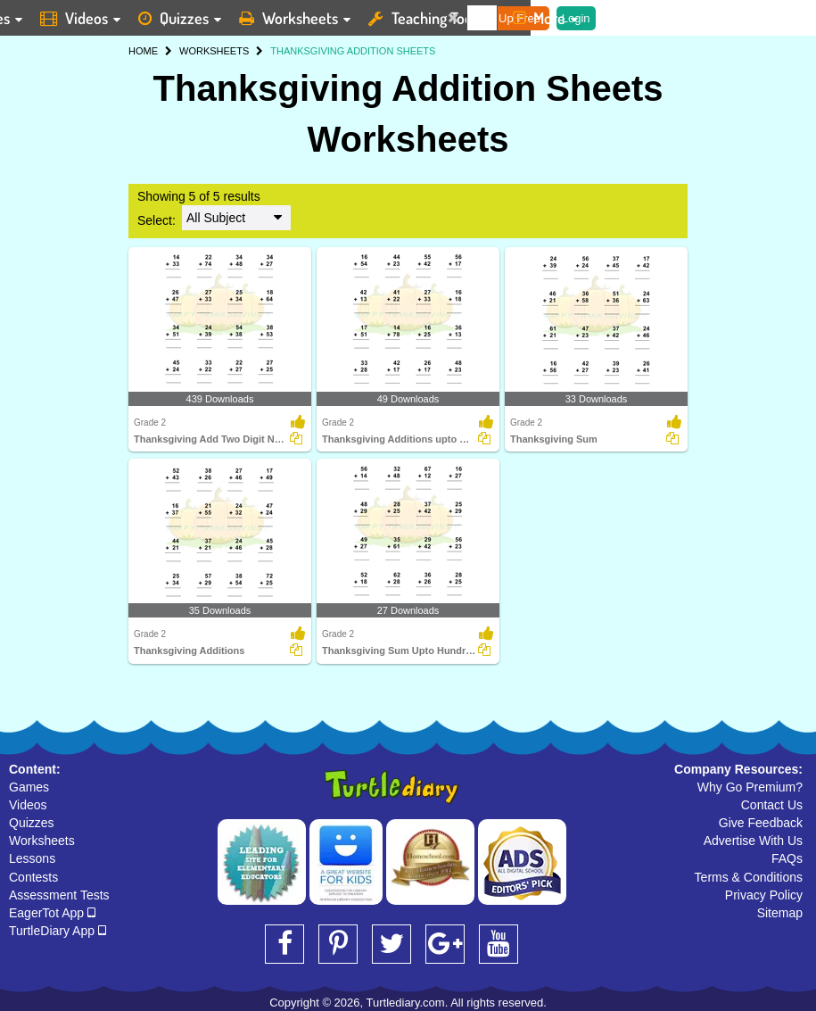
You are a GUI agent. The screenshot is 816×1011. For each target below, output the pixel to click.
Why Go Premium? (750, 787)
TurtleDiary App (57, 931)
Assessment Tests (59, 895)
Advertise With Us (753, 840)
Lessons (32, 858)
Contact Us (772, 805)
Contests (33, 877)
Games (29, 787)
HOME (143, 51)
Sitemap (780, 913)
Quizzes (31, 823)
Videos (28, 805)
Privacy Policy (764, 895)
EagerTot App (52, 913)
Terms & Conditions (749, 877)
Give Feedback (761, 823)
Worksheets (42, 840)
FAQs (787, 858)
